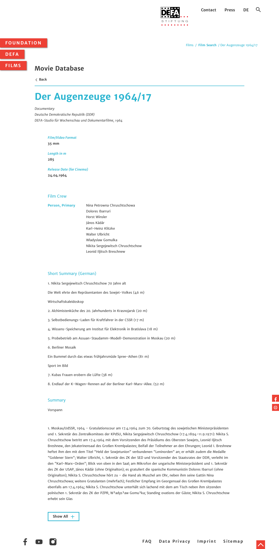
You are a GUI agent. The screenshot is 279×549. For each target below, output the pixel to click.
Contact (208, 9)
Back (41, 79)
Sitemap (233, 541)
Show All (61, 516)
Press (230, 9)
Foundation (23, 43)
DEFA (12, 54)
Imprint (206, 541)
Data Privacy (175, 541)
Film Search (207, 45)
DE (246, 9)
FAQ (147, 541)
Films (13, 65)
